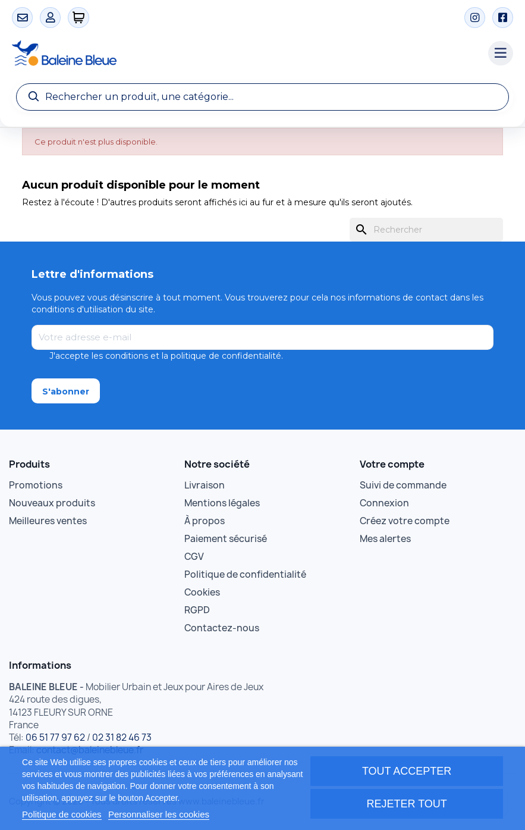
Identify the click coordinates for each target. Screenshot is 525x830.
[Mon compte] (50, 17)
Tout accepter (406, 771)
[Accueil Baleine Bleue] (244, 54)
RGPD (197, 610)
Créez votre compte (404, 521)
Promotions (35, 485)
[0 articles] (79, 17)
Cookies (202, 592)
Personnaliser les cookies (158, 814)
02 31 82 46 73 (122, 737)
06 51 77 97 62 (55, 737)
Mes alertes (385, 539)
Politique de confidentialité (245, 574)
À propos (204, 521)
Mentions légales (222, 503)
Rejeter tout (406, 804)
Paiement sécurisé (225, 539)
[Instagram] (474, 17)
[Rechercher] (426, 230)
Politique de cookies (61, 814)
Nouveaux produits (52, 503)
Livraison (204, 485)
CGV (194, 556)
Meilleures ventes (48, 521)
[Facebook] (502, 17)
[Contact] (22, 17)
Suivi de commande (403, 485)
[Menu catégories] (500, 53)
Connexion (384, 503)
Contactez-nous (221, 628)
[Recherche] (262, 97)
